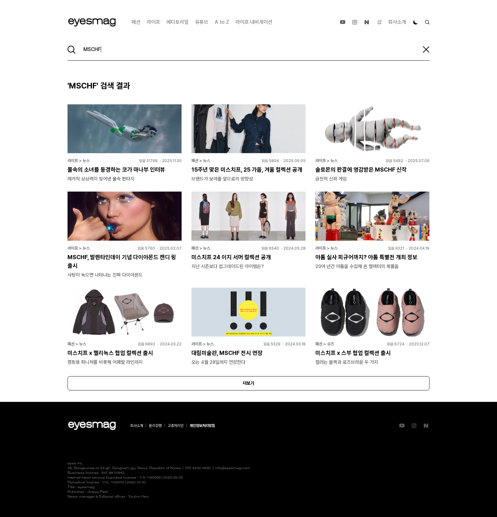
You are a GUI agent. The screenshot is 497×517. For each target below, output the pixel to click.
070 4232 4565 (198, 468)
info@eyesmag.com (232, 468)
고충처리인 (176, 425)
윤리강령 (155, 425)
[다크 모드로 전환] (415, 22)
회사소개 (397, 22)
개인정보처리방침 (202, 425)
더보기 (248, 383)
